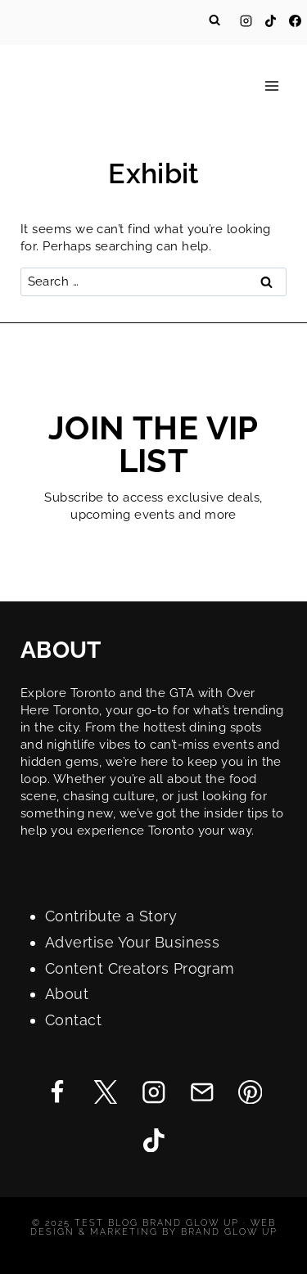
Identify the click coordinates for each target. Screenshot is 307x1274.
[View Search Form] (214, 20)
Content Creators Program (140, 968)
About (66, 993)
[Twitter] (105, 1092)
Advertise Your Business (132, 942)
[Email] (202, 1092)
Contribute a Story (111, 916)
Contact (73, 1020)
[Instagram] (245, 20)
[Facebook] (294, 20)
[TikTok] (270, 20)
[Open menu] (271, 85)
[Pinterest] (250, 1092)
